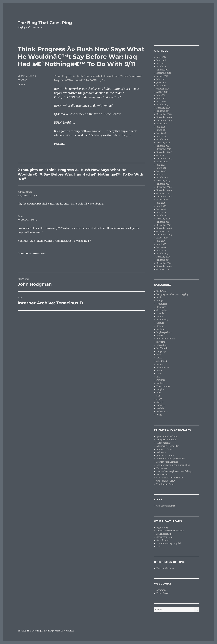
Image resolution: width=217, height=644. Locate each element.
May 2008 (161, 133)
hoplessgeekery (164, 332)
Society (159, 402)
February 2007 (163, 180)
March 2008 (162, 139)
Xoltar (159, 546)
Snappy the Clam (164, 537)
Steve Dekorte (163, 540)
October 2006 (162, 193)
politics (160, 383)
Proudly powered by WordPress (59, 631)
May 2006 (161, 209)
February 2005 (163, 257)
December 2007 (164, 149)
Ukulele (160, 408)
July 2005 (160, 241)
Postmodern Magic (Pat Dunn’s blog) (174, 471)
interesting (161, 345)
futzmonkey (162, 319)
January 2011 (162, 70)
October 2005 (162, 231)
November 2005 (164, 228)
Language (161, 351)
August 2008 (162, 123)
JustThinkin (162, 348)
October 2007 (162, 155)
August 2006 (162, 199)
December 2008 (164, 114)
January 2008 (162, 146)
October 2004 (162, 269)
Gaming (160, 323)
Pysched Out (162, 474)
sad (158, 396)
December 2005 (164, 225)
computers (161, 304)
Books (159, 297)
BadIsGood (161, 291)
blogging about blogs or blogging (172, 294)
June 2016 (161, 60)
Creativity (161, 307)
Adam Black (25, 191)
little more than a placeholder (170, 458)
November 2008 (164, 117)
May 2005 (161, 247)
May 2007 (161, 171)
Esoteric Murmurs (165, 568)
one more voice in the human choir (173, 465)
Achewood (161, 590)
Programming (163, 386)
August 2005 (162, 238)
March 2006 (162, 215)
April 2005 (161, 250)
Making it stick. (163, 534)
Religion (160, 389)
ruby (158, 392)
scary (159, 399)
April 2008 (161, 136)
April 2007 (161, 174)
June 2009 (161, 98)
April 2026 (161, 57)
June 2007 (161, 168)
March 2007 (162, 177)
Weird (159, 415)
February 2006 (163, 218)
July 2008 (160, 127)
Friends (160, 313)
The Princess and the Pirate (169, 477)
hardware (161, 329)
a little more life (163, 443)
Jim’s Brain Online (165, 455)
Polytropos (161, 468)
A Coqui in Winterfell (166, 439)
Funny (159, 316)
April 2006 (161, 212)
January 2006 (162, 222)
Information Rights (165, 338)
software (160, 405)
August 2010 (162, 76)
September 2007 (164, 158)
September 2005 (164, 234)
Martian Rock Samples (167, 462)
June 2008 (161, 130)
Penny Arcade (163, 593)
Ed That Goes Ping (27, 76)
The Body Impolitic (165, 506)
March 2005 (162, 253)
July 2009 (161, 95)
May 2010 (161, 85)
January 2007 (162, 184)
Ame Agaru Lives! (164, 449)
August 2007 (162, 161)
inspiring (160, 342)
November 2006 (164, 190)
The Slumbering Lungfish (168, 543)
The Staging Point (165, 484)
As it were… (161, 452)
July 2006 (161, 203)
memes (160, 364)
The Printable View (165, 481)
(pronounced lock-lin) (167, 436)
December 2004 (164, 263)
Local (159, 357)
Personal (160, 380)
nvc (158, 377)
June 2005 (161, 244)
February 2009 (163, 108)
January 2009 (162, 111)
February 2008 (163, 142)
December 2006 (164, 187)
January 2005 (162, 260)
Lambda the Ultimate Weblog (170, 530)
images (159, 335)
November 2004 (164, 266)
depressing (161, 310)
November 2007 (164, 152)
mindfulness (162, 367)
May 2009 (161, 101)
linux (158, 354)
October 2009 (162, 89)
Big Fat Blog (162, 527)
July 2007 (160, 165)
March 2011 (161, 66)
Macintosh (161, 361)
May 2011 (160, 63)
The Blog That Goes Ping (45, 22)
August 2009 (162, 92)
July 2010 (160, 79)
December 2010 (163, 73)
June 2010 (161, 82)
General (21, 84)
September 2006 (164, 196)
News (159, 373)
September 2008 (164, 120)
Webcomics (162, 411)
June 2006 (161, 206)
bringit (159, 300)
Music (159, 370)
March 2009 (162, 104)
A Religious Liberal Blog (167, 446)
